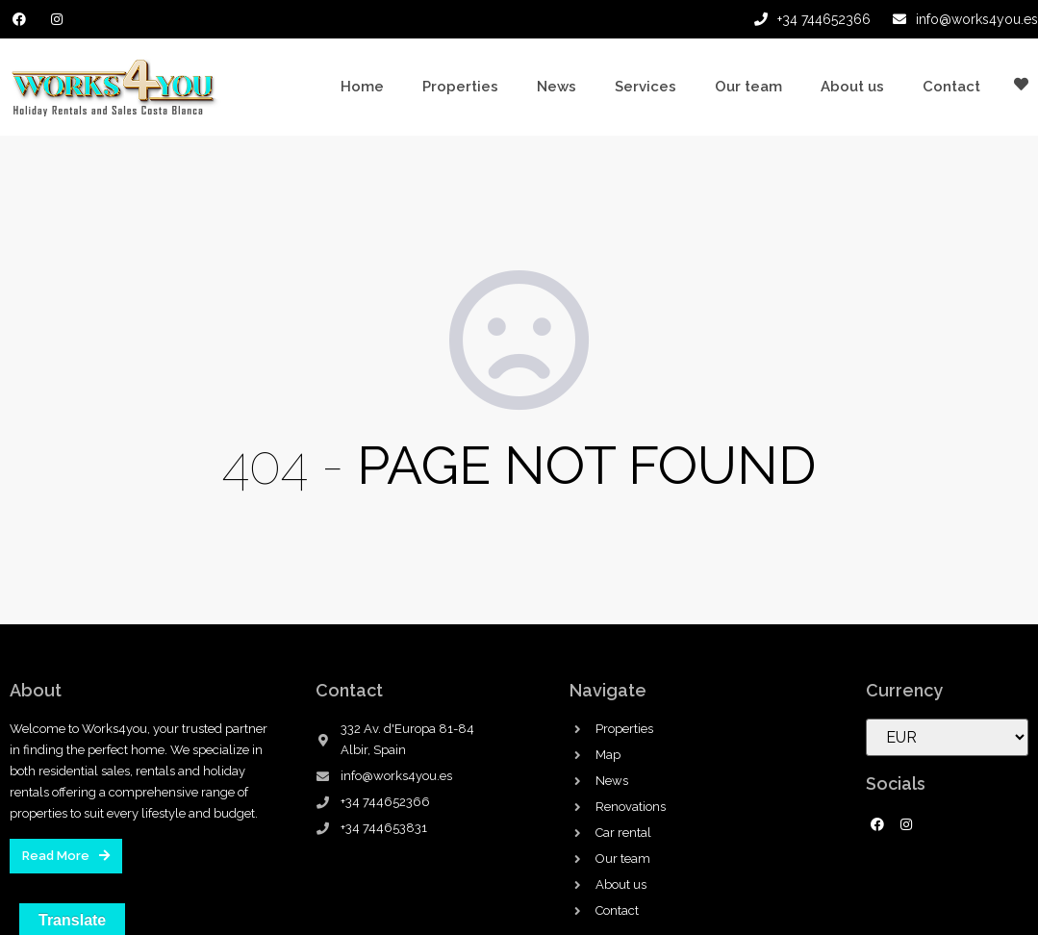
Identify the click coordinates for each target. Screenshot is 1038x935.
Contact (951, 86)
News (556, 86)
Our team (748, 86)
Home (362, 86)
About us (852, 86)
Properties (460, 86)
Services (645, 86)
